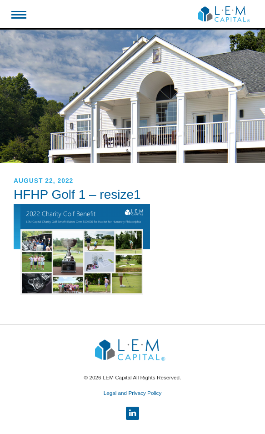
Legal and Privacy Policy (133, 393)
